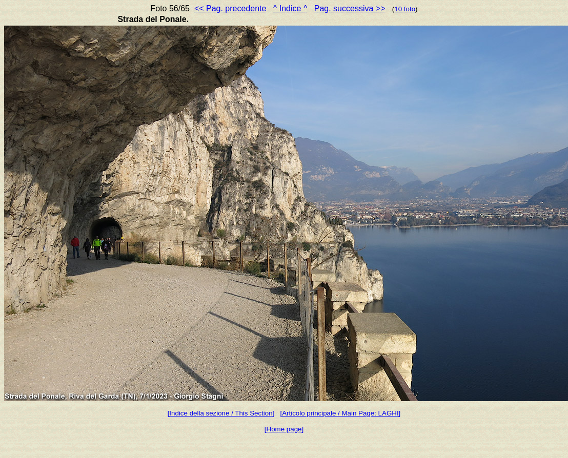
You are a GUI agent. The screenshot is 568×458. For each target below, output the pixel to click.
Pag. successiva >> (350, 8)
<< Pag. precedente (230, 8)
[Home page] (284, 429)
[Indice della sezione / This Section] (221, 413)
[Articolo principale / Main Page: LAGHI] (340, 413)
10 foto (404, 9)
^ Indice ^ (290, 8)
